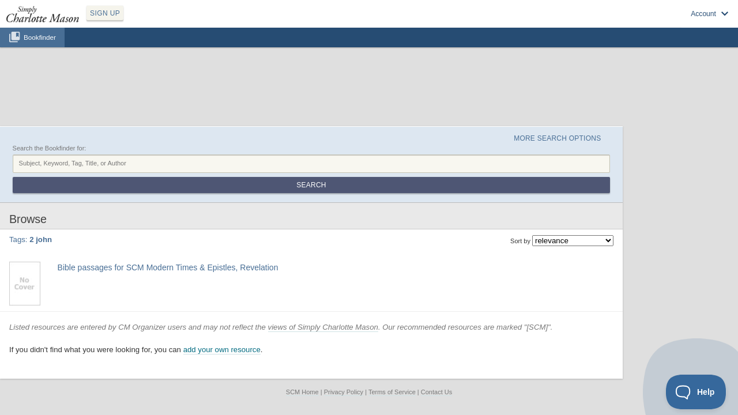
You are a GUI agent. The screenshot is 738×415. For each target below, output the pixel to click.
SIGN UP (159, 22)
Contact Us (436, 325)
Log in (599, 23)
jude (257, 204)
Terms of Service (392, 325)
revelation (280, 204)
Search (630, 108)
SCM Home (302, 325)
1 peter (173, 204)
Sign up (566, 23)
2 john (195, 204)
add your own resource (279, 282)
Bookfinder (40, 50)
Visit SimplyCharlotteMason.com (667, 23)
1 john (151, 204)
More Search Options (601, 81)
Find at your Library (135, 231)
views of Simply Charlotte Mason (381, 259)
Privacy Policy (343, 325)
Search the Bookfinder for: (107, 93)
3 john (238, 204)
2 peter (217, 204)
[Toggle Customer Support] (696, 392)
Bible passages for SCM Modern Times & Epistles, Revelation (223, 190)
